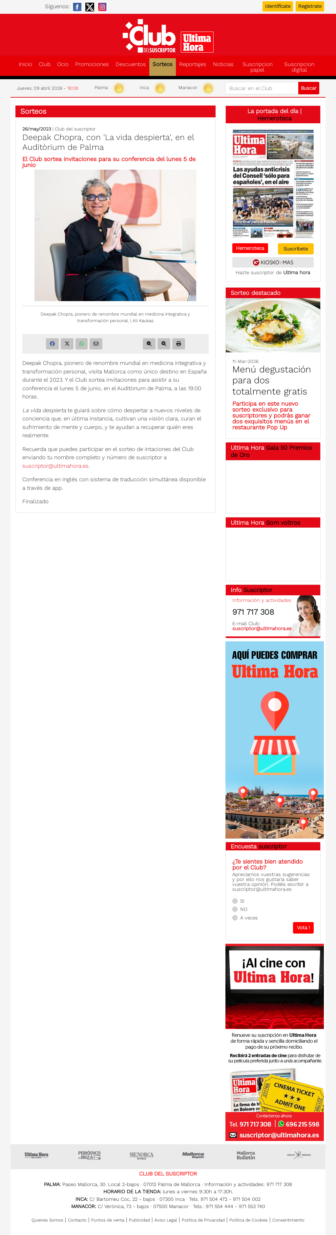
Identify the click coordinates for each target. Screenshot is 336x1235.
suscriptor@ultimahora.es (55, 466)
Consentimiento (288, 1220)
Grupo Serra (299, 1155)
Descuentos (131, 64)
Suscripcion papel (257, 67)
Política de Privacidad (203, 1220)
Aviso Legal (166, 1220)
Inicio (25, 64)
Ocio (63, 64)
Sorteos (163, 64)
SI (242, 901)
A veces (249, 918)
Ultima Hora (37, 1155)
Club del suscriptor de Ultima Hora (168, 36)
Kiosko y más (273, 262)
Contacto (77, 1220)
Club (45, 64)
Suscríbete (296, 249)
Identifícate (277, 6)
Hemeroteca (274, 118)
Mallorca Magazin (194, 1155)
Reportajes (192, 64)
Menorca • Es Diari (142, 1155)
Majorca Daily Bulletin (247, 1155)
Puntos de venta (107, 1220)
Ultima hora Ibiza (89, 1155)
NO (243, 909)
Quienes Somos (47, 1220)
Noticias (223, 64)
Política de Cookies (248, 1220)
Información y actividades (261, 600)
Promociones (92, 64)
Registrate (310, 6)
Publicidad (139, 1220)
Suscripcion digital (299, 67)
